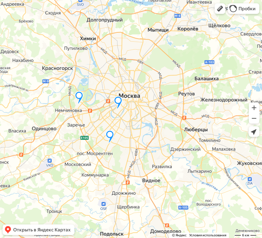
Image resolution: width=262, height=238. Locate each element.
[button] (220, 8)
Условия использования (207, 235)
